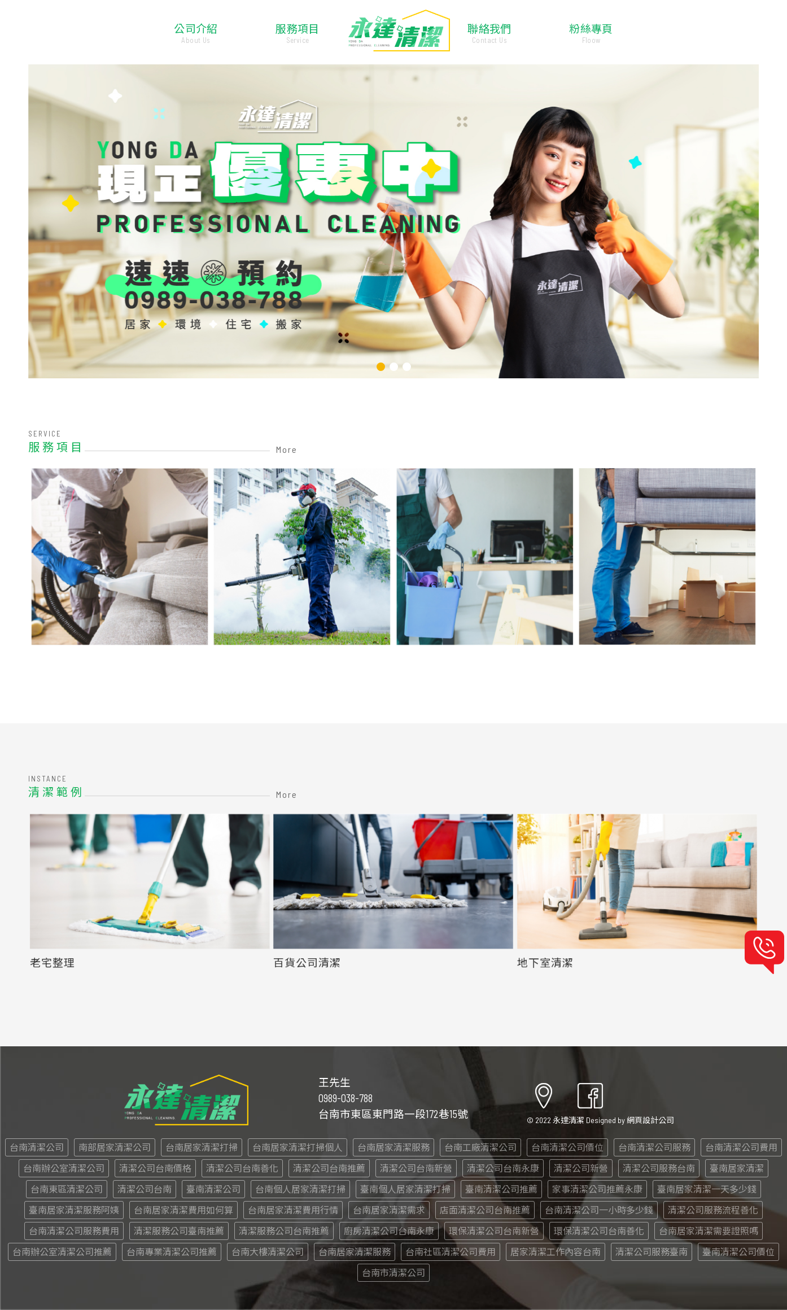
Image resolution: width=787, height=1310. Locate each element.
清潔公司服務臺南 (651, 1251)
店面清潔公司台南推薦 (485, 1209)
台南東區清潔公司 (66, 1189)
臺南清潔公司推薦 (501, 1189)
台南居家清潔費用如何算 (183, 1209)
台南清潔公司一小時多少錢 (599, 1209)
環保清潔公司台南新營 (494, 1230)
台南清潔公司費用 (741, 1147)
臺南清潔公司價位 (738, 1251)
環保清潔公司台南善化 (599, 1230)
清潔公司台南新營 (416, 1168)
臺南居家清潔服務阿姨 (74, 1209)
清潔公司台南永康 (503, 1168)
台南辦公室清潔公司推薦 (62, 1251)
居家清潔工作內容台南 (555, 1251)
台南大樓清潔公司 (267, 1251)
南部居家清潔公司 (114, 1147)
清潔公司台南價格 (155, 1168)
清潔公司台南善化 (242, 1168)
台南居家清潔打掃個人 (297, 1147)
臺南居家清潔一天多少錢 (707, 1189)
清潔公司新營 (581, 1168)
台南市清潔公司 (393, 1272)
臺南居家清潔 (737, 1168)
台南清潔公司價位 (567, 1147)
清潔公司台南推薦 (329, 1168)
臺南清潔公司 (213, 1189)
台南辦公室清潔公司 (63, 1168)
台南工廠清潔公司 (480, 1147)
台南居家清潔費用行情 (293, 1209)
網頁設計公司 (650, 1120)
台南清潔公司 (37, 1147)
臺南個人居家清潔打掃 (405, 1189)
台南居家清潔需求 (389, 1209)
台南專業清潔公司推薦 (171, 1251)
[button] (381, 367)
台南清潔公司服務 (654, 1147)
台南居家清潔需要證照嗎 (708, 1230)
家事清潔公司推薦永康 (597, 1189)
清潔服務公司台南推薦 (284, 1230)
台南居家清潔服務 (393, 1147)
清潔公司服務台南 (659, 1168)
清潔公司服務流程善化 (713, 1209)
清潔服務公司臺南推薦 (179, 1230)
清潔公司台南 (144, 1189)
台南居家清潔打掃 (201, 1147)
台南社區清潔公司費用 (450, 1251)
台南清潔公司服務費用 (74, 1230)
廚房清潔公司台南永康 (389, 1230)
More (287, 449)
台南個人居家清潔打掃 (300, 1189)
